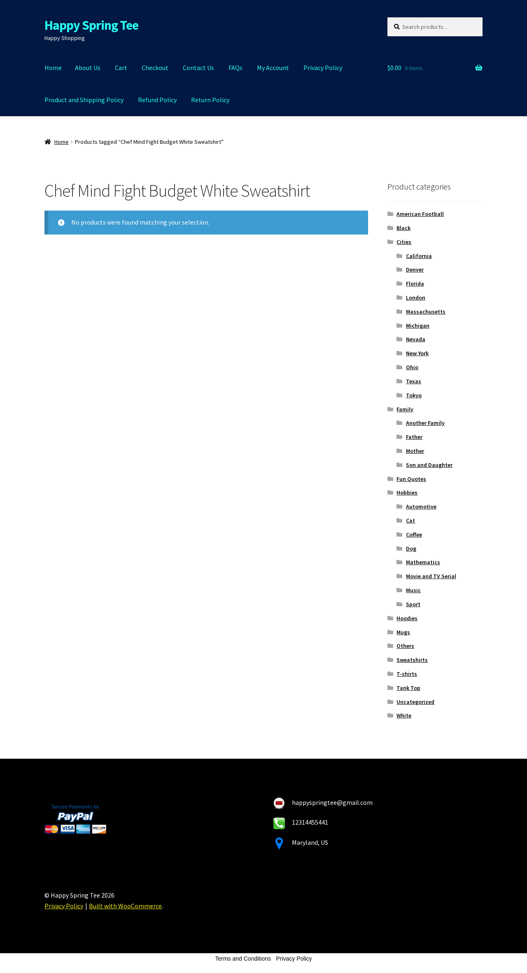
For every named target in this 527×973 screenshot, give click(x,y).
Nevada (415, 339)
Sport (413, 604)
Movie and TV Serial (431, 576)
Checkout (155, 67)
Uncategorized (415, 702)
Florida (415, 283)
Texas (413, 381)
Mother (415, 451)
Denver (415, 269)
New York (417, 353)
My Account (273, 67)
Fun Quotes (411, 479)
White (403, 715)
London (415, 297)
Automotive (421, 506)
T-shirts (406, 674)
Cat (410, 520)
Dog (411, 548)
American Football (420, 214)
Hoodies (406, 618)
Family (404, 409)
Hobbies (406, 492)
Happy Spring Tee (91, 25)
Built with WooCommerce (125, 906)
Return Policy (210, 100)
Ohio (412, 367)
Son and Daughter (429, 465)
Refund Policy (157, 100)
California (419, 256)
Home (53, 67)
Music (413, 590)
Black (403, 228)
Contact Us (198, 67)
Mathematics (423, 562)
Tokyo (414, 395)
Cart (121, 67)
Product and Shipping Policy (84, 100)
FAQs (236, 67)
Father (414, 437)
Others (405, 645)
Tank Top (408, 688)
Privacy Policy (322, 67)
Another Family (425, 423)
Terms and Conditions (243, 958)
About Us (87, 67)
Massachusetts (425, 311)
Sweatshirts (412, 660)
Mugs (403, 632)
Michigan (417, 325)
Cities (403, 242)
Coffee (414, 534)
